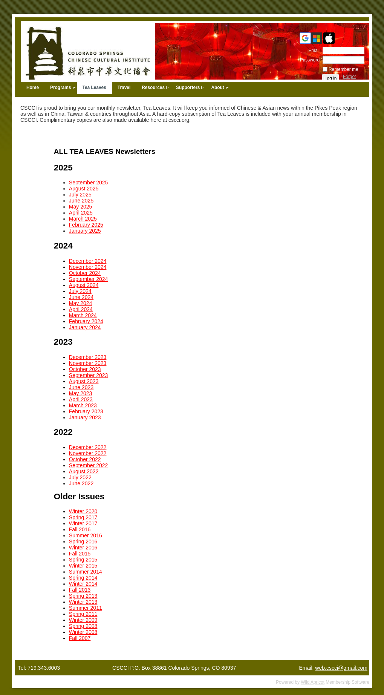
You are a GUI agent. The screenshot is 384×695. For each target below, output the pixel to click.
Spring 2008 (83, 626)
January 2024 (85, 327)
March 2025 (83, 219)
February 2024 (86, 321)
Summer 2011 (85, 608)
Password (308, 60)
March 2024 (83, 315)
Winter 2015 (83, 566)
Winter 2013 (83, 602)
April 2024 (81, 309)
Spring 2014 (83, 578)
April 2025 (81, 213)
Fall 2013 (80, 590)
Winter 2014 (83, 584)
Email (312, 50)
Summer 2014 (85, 572)
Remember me (343, 69)
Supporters (188, 87)
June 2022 (81, 483)
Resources (153, 87)
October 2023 (85, 369)
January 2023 (85, 417)
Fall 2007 (80, 638)
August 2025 (84, 189)
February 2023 (86, 411)
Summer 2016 (85, 535)
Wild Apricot (312, 682)
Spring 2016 (83, 542)
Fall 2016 (80, 529)
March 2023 (83, 405)
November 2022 (88, 453)
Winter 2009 (83, 620)
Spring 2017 (83, 517)
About (217, 87)
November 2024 (88, 267)
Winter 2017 (83, 523)
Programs (60, 87)
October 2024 (85, 273)
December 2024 (88, 261)
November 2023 (88, 363)
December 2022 (88, 447)
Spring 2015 (83, 560)
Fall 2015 (80, 554)
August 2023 (84, 381)
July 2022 (80, 477)
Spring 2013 (83, 596)
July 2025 (80, 195)
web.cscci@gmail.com (341, 668)
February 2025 (86, 225)
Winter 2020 (83, 511)
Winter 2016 (83, 548)
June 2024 (81, 297)
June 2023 (81, 387)
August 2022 (84, 471)
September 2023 (88, 375)
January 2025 (85, 231)
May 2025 (80, 207)
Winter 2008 (83, 632)
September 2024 (88, 279)
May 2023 (80, 393)
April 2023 (81, 399)
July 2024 (80, 291)
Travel (124, 87)
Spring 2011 (83, 614)
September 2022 (88, 465)
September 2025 (88, 183)
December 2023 (88, 357)
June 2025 (81, 201)
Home (32, 87)
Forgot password (352, 79)
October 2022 (85, 459)
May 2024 (80, 303)
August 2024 (84, 285)
